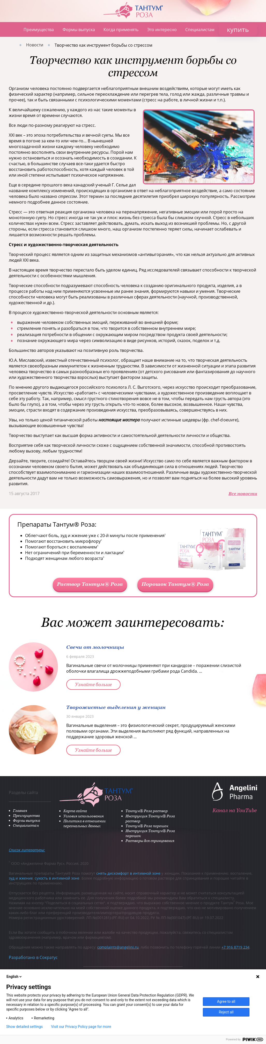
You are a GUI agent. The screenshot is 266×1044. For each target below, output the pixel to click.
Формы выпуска (79, 29)
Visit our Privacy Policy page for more (81, 1027)
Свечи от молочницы (95, 647)
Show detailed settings (24, 1027)
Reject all (226, 1012)
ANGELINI (250, 8)
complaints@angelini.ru (118, 947)
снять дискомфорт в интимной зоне (128, 873)
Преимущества (39, 29)
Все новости (242, 493)
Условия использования (83, 816)
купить (238, 29)
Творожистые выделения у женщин (116, 707)
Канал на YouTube (234, 810)
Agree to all (226, 1001)
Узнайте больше (93, 684)
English (14, 977)
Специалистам (200, 29)
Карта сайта (75, 811)
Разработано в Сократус (33, 957)
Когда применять (121, 29)
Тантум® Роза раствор (146, 811)
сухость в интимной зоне (57, 878)
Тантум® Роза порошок (146, 826)
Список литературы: (27, 849)
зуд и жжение (21, 878)
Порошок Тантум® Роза (175, 584)
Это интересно (162, 29)
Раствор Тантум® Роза (90, 584)
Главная (12, 29)
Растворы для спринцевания (149, 840)
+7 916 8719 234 (235, 947)
